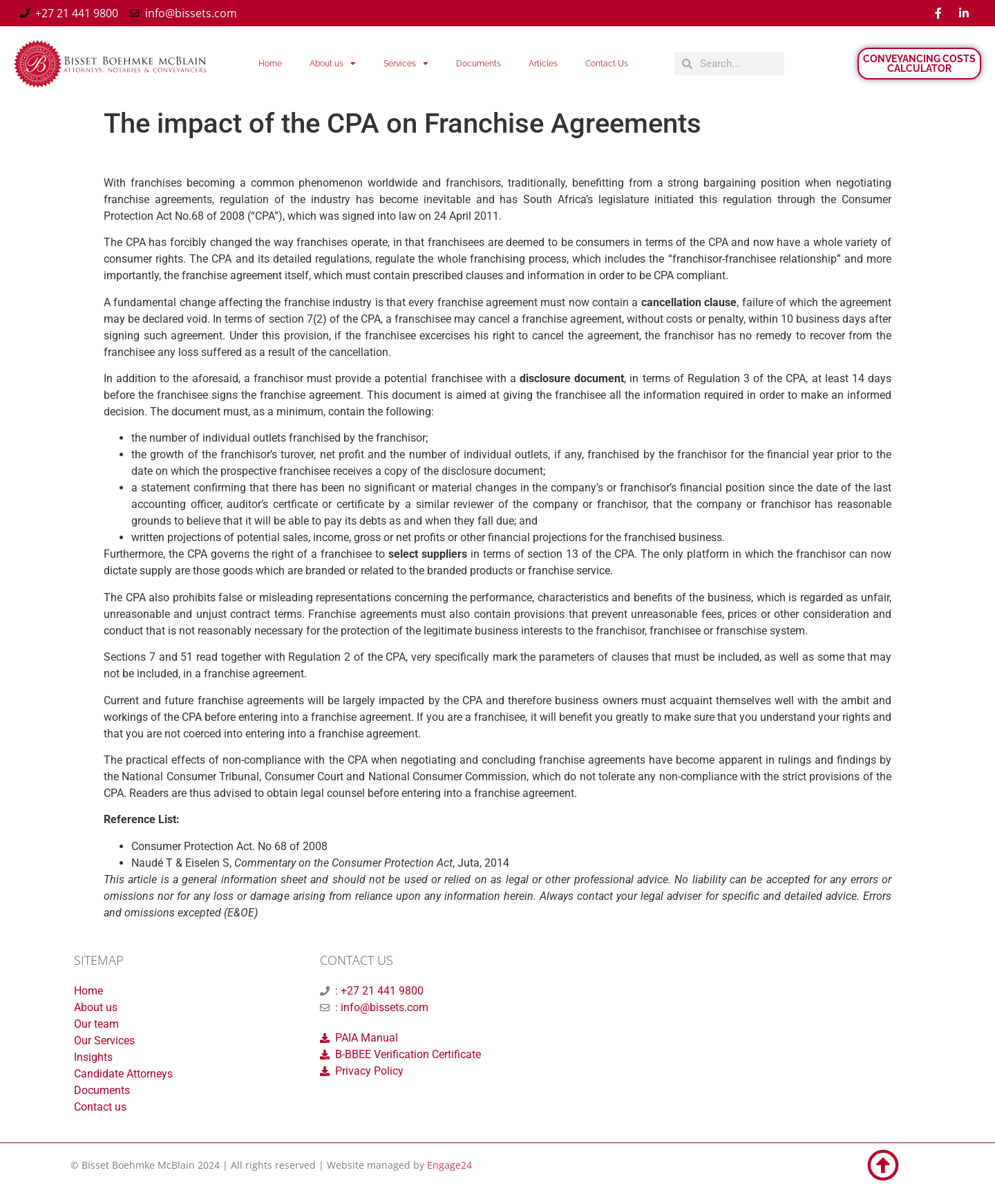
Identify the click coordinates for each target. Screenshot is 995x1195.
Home (270, 63)
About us (333, 64)
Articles (543, 63)
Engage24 (449, 1165)
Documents (478, 63)
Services (405, 64)
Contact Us (606, 63)
